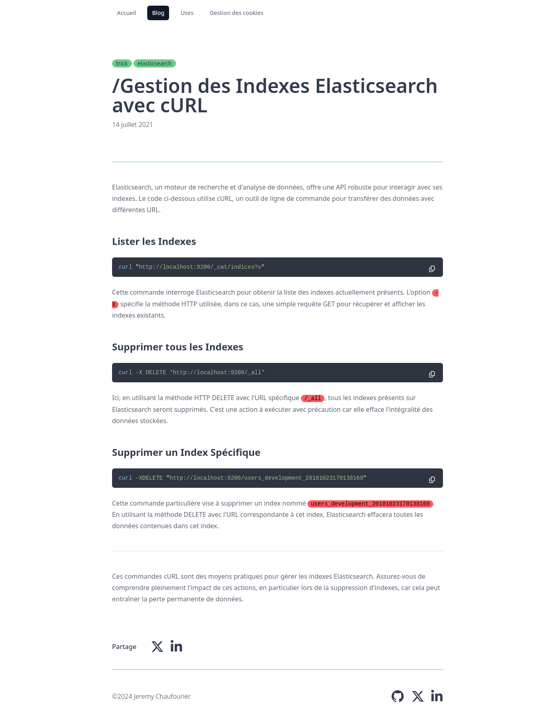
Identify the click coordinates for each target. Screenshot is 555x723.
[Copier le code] (432, 269)
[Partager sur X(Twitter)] (157, 646)
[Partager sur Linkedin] (176, 646)
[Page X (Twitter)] (417, 696)
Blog (158, 13)
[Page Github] (397, 696)
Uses (186, 13)
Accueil (126, 13)
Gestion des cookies (236, 13)
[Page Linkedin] (437, 696)
